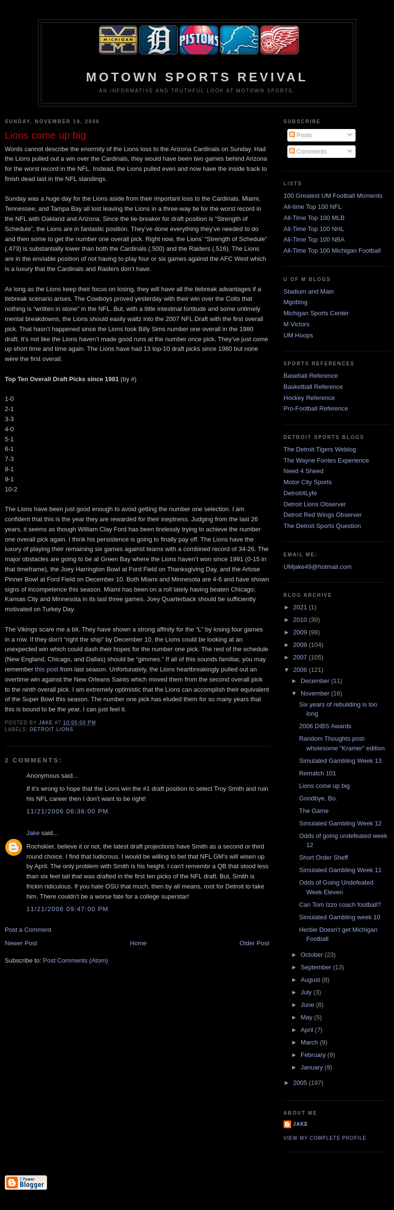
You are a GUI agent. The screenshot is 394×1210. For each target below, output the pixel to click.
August (311, 979)
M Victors (296, 324)
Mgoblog (295, 302)
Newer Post (21, 943)
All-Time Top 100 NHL (313, 228)
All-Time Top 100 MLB (314, 217)
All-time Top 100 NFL (312, 206)
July (307, 992)
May (307, 1017)
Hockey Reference (309, 397)
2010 (301, 619)
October (313, 954)
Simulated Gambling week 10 (339, 917)
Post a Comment (28, 929)
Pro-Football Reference (315, 408)
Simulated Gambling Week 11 (340, 870)
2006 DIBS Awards (325, 726)
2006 (301, 669)
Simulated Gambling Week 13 (340, 760)
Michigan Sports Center (316, 313)
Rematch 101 (317, 773)
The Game (313, 810)
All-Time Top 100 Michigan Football (332, 250)
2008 (301, 644)
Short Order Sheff (323, 857)
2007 (301, 657)
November (316, 693)
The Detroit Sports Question (322, 525)
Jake (32, 833)
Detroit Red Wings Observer (322, 514)
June (308, 1004)
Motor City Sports (307, 482)
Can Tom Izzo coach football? (340, 904)
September (317, 967)
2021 (301, 607)
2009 (301, 632)
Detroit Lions (52, 729)
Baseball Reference (310, 375)
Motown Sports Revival (197, 77)
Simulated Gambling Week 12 (340, 823)
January (313, 1067)
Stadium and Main (308, 291)
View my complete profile (325, 1138)
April (308, 1029)
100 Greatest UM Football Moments (332, 195)
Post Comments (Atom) (75, 960)
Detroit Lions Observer (314, 504)
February (314, 1054)
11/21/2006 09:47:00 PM (67, 909)
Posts (300, 135)
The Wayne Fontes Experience (326, 460)
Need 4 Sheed (303, 471)
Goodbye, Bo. (318, 798)
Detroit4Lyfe (300, 493)
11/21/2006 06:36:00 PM (67, 811)
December (316, 680)
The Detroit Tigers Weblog (319, 449)
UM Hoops (298, 335)
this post (46, 669)
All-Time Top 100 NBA (314, 239)
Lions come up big (324, 785)
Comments (308, 151)
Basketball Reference (313, 386)
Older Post (254, 943)
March (310, 1042)
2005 (301, 1082)
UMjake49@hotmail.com (317, 566)
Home (138, 943)
